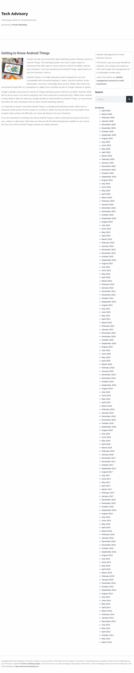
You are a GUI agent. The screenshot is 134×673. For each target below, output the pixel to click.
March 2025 (107, 156)
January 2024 (108, 204)
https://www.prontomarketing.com (27, 666)
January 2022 (108, 288)
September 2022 (109, 260)
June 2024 (106, 187)
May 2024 (106, 190)
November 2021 (109, 295)
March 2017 (107, 489)
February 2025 (108, 159)
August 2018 (107, 430)
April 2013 (106, 632)
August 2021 (107, 305)
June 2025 (106, 145)
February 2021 (108, 326)
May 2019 (106, 399)
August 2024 (107, 180)
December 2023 (109, 208)
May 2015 (106, 566)
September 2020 (109, 343)
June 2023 (106, 229)
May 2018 (106, 441)
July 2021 (106, 309)
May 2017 (106, 482)
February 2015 (108, 576)
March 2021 (107, 322)
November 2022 (109, 253)
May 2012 (106, 638)
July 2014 (106, 597)
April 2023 (106, 236)
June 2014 (106, 600)
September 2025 (109, 135)
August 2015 (107, 555)
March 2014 (107, 611)
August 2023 (107, 222)
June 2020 (106, 354)
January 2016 (108, 538)
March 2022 (107, 281)
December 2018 (109, 416)
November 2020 (109, 336)
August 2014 (107, 593)
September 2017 (109, 468)
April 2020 (106, 361)
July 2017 (106, 475)
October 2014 (108, 586)
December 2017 (109, 458)
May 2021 (106, 315)
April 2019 (106, 402)
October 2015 (108, 548)
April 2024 (106, 194)
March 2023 (107, 239)
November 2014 (109, 583)
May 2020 (106, 357)
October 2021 (108, 298)
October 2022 (108, 256)
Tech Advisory (14, 14)
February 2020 (108, 368)
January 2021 (108, 329)
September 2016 (109, 510)
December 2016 (109, 500)
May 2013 (106, 628)
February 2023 (108, 242)
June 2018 (106, 437)
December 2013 (109, 621)
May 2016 (106, 524)
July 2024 (106, 183)
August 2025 (107, 138)
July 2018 (106, 434)
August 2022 (107, 263)
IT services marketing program (29, 664)
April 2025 (106, 152)
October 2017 (108, 465)
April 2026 (106, 110)
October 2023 (108, 215)
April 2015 (106, 569)
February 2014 (108, 614)
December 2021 (109, 291)
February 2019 (108, 409)
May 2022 (106, 274)
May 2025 (106, 149)
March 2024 (107, 197)
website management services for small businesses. (110, 80)
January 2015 (108, 579)
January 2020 (108, 371)
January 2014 (108, 618)
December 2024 (109, 166)
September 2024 (109, 177)
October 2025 (108, 131)
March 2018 (107, 447)
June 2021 (106, 312)
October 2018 (108, 423)
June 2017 (106, 479)
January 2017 (108, 496)
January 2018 (108, 454)
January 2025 (108, 163)
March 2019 (107, 406)
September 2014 (109, 590)
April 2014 (106, 607)
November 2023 (109, 211)
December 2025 (109, 124)
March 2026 (107, 114)
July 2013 (106, 625)
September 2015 (109, 552)
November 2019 (109, 378)
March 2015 (107, 573)
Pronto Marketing (19, 25)
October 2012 (108, 635)
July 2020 (106, 350)
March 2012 (107, 642)
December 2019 (109, 374)
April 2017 (106, 486)
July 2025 (106, 142)
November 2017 (109, 461)
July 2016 (106, 517)
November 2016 (109, 503)
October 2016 (108, 506)
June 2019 (106, 395)
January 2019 (108, 413)
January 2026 (108, 121)
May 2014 (106, 604)
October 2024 (108, 173)
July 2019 (106, 392)
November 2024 (109, 170)
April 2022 (106, 277)
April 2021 (106, 319)
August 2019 (107, 388)
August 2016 (107, 513)
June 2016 (106, 520)
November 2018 (109, 420)
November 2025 (109, 128)
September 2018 (109, 427)
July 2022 (106, 267)
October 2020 (108, 340)
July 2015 (106, 559)
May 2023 (106, 232)
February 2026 (108, 117)
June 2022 (106, 270)
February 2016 (108, 534)
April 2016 (106, 527)
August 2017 (107, 472)
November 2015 (109, 545)
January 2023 (108, 246)
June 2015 (106, 562)
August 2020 (107, 347)
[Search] (129, 99)
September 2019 (109, 385)
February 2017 (108, 493)
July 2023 (106, 225)
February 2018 (108, 451)
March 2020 (107, 364)
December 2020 (109, 333)
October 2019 (108, 381)
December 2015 (109, 541)
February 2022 (108, 284)
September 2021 (109, 302)
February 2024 (108, 201)
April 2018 (106, 444)
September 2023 (109, 218)
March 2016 (107, 531)
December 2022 (109, 249)
